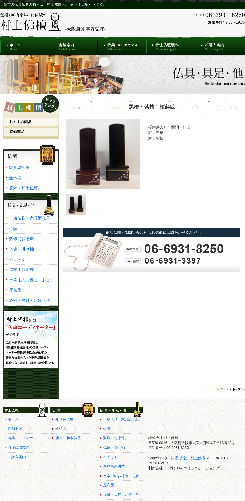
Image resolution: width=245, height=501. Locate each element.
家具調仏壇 (19, 167)
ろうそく (17, 259)
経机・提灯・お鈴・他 (29, 300)
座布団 (15, 290)
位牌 (13, 228)
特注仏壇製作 (170, 45)
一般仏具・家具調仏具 (29, 218)
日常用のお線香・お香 (29, 279)
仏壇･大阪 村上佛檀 (187, 458)
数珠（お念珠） (23, 238)
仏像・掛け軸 (21, 249)
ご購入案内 (219, 45)
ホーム (24, 45)
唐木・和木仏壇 (23, 188)
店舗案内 (73, 45)
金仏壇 (15, 177)
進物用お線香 (21, 269)
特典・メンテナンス (122, 45)
